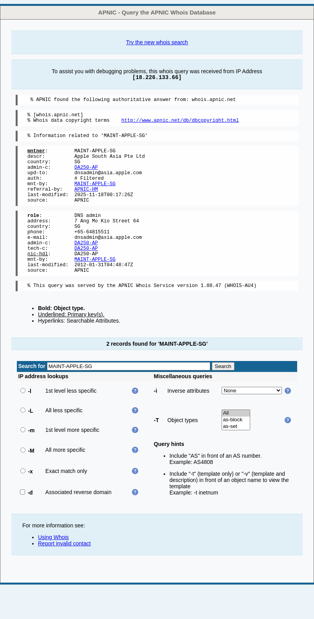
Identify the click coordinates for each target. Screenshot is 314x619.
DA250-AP (86, 176)
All (236, 443)
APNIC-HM (86, 203)
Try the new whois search (157, 42)
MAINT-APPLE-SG (94, 196)
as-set (236, 457)
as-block (236, 450)
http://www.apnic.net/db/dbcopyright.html (180, 123)
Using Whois (53, 568)
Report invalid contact (64, 574)
